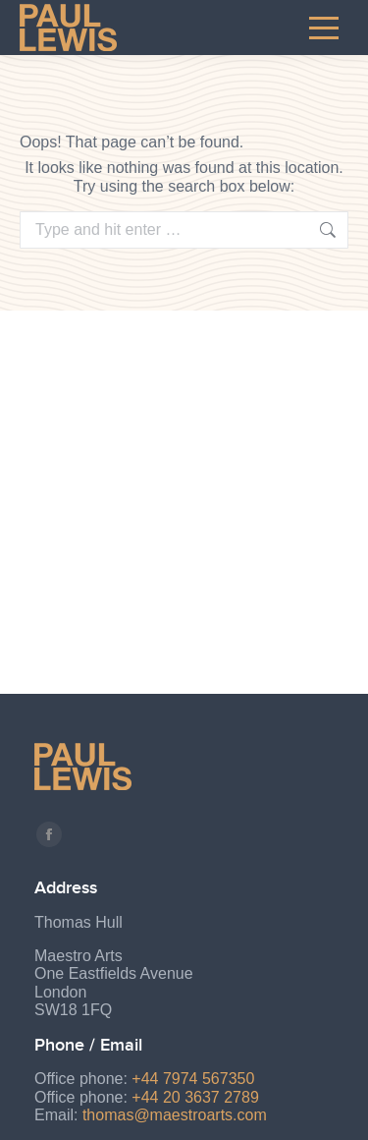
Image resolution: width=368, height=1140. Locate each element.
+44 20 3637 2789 (194, 1097)
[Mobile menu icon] (323, 27)
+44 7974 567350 (192, 1078)
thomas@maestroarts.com (174, 1115)
